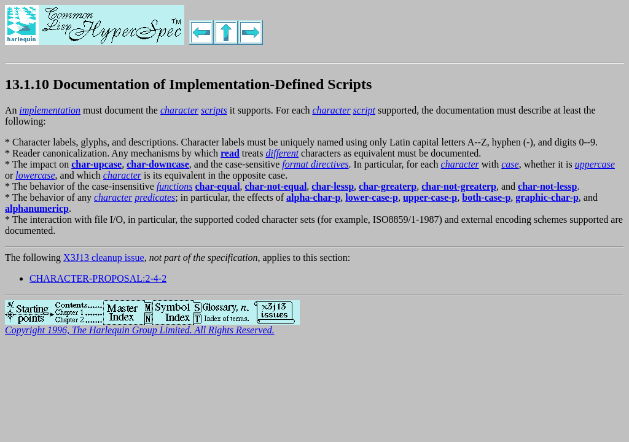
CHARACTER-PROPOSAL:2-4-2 (97, 278)
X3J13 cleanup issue (103, 257)
